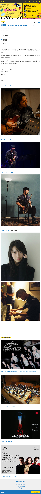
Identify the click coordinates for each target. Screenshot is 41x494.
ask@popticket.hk (20, 486)
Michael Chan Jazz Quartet (7, 85)
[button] (39, 22)
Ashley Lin (3, 230)
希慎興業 (4, 30)
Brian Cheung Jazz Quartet (7, 139)
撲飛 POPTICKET (20, 481)
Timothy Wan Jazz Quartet (7, 172)
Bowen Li (8, 230)
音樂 (3, 22)
